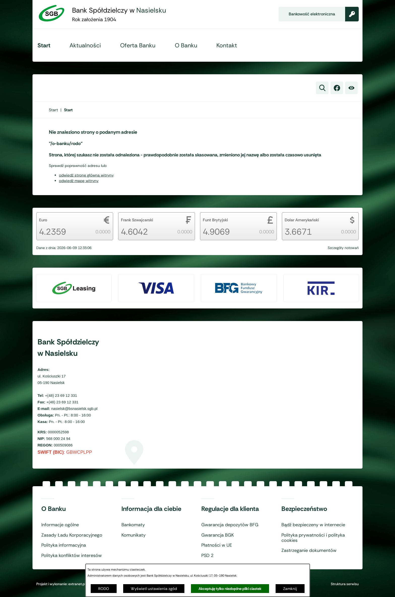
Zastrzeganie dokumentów (309, 550)
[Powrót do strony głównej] (53, 110)
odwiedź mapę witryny (78, 180)
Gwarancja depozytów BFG (229, 525)
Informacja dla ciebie (151, 509)
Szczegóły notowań (343, 247)
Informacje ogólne (60, 525)
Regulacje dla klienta (230, 509)
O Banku (53, 509)
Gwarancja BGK (217, 535)
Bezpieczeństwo (304, 509)
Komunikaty (133, 535)
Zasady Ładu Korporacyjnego (71, 535)
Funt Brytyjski (215, 220)
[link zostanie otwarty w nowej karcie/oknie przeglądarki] (337, 88)
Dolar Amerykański (302, 220)
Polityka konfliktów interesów (71, 555)
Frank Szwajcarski (137, 220)
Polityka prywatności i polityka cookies (313, 538)
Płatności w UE (216, 545)
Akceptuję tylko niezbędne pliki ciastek (230, 588)
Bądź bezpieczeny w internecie (313, 525)
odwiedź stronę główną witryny (86, 175)
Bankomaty (133, 525)
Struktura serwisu (345, 584)
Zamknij (290, 588)
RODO (103, 588)
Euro (43, 220)
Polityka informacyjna (63, 545)
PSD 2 (207, 555)
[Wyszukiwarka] (322, 88)
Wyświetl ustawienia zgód (154, 588)
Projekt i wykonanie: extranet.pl (61, 584)
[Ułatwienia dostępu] (351, 88)
